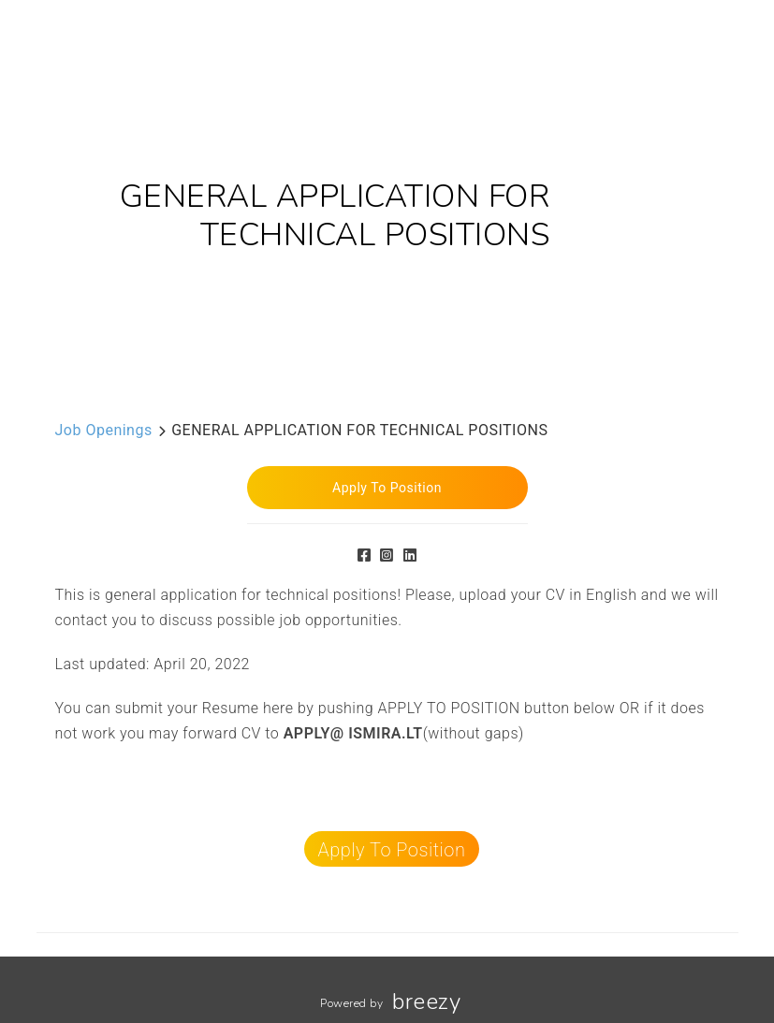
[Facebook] (365, 555)
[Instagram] (387, 555)
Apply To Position (392, 850)
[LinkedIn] (410, 555)
